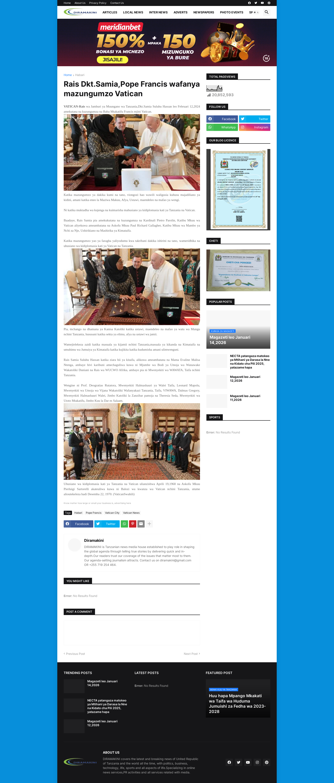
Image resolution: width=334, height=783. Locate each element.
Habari (79, 75)
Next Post (191, 653)
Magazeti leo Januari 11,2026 (245, 398)
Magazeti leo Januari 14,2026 (102, 683)
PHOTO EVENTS (231, 12)
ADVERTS (180, 12)
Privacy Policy (98, 2)
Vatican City (112, 512)
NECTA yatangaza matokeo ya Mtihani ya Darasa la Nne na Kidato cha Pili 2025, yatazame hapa (250, 361)
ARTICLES (109, 12)
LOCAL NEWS (133, 12)
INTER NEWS (158, 12)
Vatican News (131, 512)
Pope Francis (93, 512)
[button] (256, 12)
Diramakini (94, 540)
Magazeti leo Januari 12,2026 (245, 378)
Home (67, 2)
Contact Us (117, 2)
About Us (80, 2)
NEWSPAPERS (203, 12)
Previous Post (75, 653)
